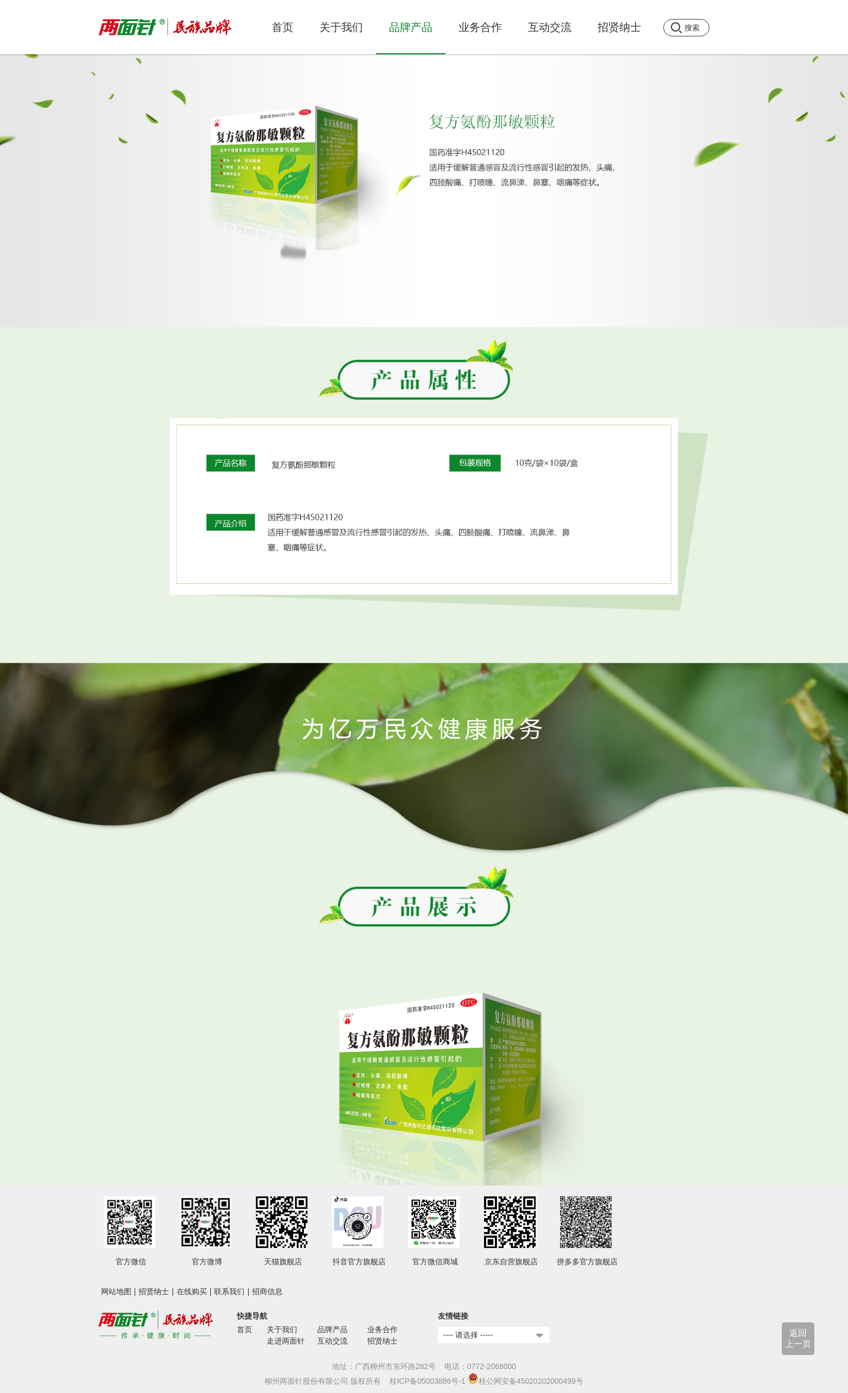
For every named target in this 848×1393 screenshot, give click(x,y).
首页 (282, 27)
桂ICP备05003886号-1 (428, 1381)
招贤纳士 (154, 1291)
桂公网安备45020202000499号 (525, 1381)
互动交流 (332, 1341)
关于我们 (282, 1329)
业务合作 (382, 1329)
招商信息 (267, 1291)
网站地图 (116, 1291)
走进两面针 (286, 1341)
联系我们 (229, 1291)
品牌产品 (332, 1329)
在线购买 (192, 1291)
